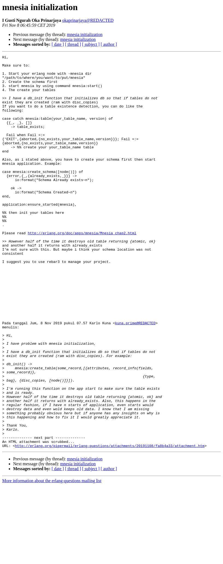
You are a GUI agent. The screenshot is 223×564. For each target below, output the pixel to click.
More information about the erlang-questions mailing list (51, 559)
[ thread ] (73, 44)
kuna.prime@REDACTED (135, 376)
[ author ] (109, 44)
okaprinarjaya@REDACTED (88, 20)
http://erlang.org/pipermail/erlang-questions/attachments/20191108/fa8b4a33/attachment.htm (109, 524)
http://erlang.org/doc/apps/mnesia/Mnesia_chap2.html (82, 268)
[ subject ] (91, 44)
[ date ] (58, 44)
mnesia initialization (84, 34)
